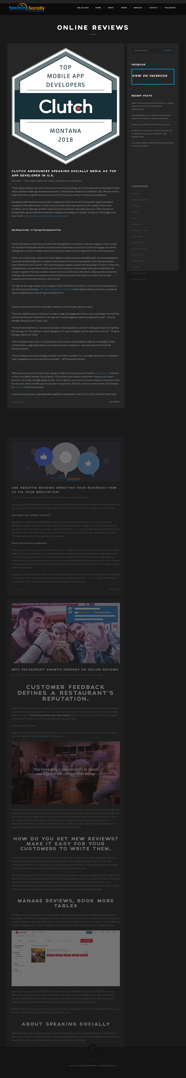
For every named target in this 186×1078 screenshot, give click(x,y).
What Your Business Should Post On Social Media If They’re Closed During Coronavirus (153, 106)
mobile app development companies (54, 289)
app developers (102, 373)
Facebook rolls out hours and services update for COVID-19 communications (151, 116)
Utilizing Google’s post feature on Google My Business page (153, 144)
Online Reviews (74, 181)
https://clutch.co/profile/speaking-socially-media (46, 216)
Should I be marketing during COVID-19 (151, 124)
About (111, 8)
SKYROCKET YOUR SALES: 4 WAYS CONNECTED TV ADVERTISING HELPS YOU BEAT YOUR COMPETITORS (152, 134)
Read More (18, 402)
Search (168, 50)
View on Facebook (150, 76)
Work (124, 8)
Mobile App (61, 181)
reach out (19, 387)
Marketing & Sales (46, 181)
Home (98, 8)
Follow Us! (170, 8)
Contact (153, 8)
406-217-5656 (83, 8)
